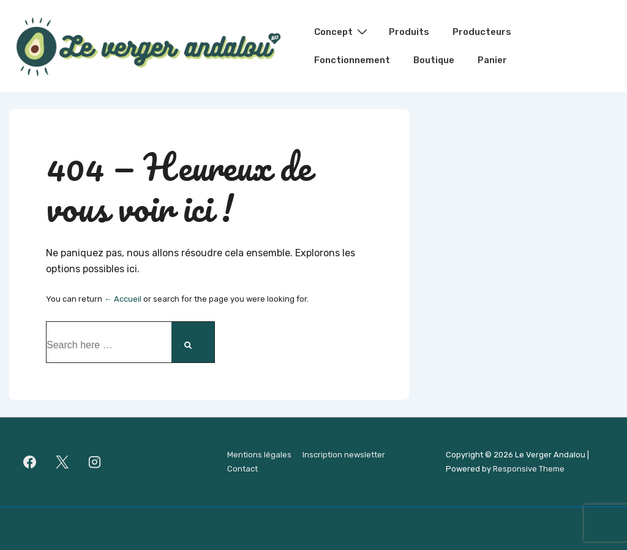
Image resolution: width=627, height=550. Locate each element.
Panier (492, 60)
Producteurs (481, 31)
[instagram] (95, 462)
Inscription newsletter (343, 454)
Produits (409, 31)
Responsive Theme (529, 468)
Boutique (433, 60)
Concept (342, 31)
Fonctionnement (352, 60)
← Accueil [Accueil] (122, 299)
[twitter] (62, 462)
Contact (242, 468)
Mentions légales (259, 454)
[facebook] (30, 462)
